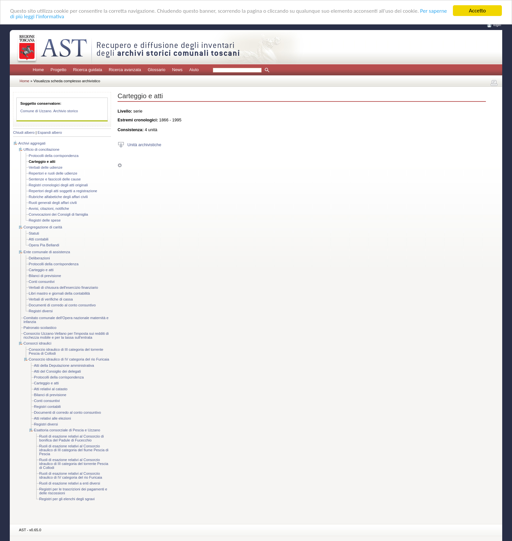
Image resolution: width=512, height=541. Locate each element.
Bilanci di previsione (45, 276)
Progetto (58, 69)
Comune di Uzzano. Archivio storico (49, 111)
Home (38, 69)
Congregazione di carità (43, 227)
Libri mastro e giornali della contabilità (59, 293)
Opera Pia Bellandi (44, 245)
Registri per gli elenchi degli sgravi (67, 499)
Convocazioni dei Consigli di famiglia (58, 214)
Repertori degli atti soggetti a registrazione (63, 191)
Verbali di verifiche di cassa (51, 299)
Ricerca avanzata (125, 69)
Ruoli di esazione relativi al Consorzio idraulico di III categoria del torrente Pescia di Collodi (73, 464)
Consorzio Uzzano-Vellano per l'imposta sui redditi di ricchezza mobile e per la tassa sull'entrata (66, 335)
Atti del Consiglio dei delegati (57, 371)
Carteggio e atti (41, 270)
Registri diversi (41, 311)
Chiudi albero (24, 132)
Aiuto (194, 69)
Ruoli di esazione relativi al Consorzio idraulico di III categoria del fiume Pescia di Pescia (73, 450)
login (497, 25)
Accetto (477, 10)
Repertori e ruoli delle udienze (53, 173)
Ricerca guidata (87, 69)
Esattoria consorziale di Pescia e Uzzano (67, 430)
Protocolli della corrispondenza (53, 156)
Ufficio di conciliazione (41, 149)
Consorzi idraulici (37, 343)
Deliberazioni (39, 258)
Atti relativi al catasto (51, 389)
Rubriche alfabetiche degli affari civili (58, 197)
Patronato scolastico (40, 328)
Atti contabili (38, 239)
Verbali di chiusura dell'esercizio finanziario (63, 287)
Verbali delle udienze (45, 167)
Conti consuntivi (42, 282)
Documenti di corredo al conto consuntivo (62, 305)
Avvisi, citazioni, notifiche (49, 208)
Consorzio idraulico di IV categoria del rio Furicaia (69, 359)
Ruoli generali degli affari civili (53, 203)
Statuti (34, 233)
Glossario (156, 69)
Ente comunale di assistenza (47, 252)
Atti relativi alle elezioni (52, 418)
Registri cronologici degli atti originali (58, 185)
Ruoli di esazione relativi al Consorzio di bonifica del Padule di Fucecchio (71, 438)
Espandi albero (50, 132)
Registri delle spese (45, 220)
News (177, 69)
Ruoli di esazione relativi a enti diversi (69, 483)
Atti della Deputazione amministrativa (64, 365)
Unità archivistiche (144, 144)
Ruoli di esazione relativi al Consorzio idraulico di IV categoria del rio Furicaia (70, 475)
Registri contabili (47, 407)
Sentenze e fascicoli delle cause (55, 179)
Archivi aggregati (31, 143)
